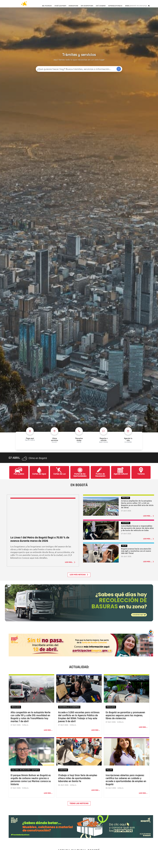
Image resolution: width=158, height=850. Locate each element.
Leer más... (70, 569)
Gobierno (63, 778)
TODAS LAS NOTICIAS (79, 812)
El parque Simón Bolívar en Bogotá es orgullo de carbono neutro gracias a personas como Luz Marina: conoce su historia (31, 788)
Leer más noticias (79, 581)
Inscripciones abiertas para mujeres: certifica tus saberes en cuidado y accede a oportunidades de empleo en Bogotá (126, 788)
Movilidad (15, 715)
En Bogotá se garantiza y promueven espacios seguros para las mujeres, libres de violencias (125, 724)
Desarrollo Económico (69, 715)
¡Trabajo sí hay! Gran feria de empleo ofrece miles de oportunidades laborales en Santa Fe (77, 787)
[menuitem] (47, 8)
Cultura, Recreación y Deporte (25, 778)
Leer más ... (48, 739)
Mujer (109, 778)
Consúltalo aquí (132, 622)
